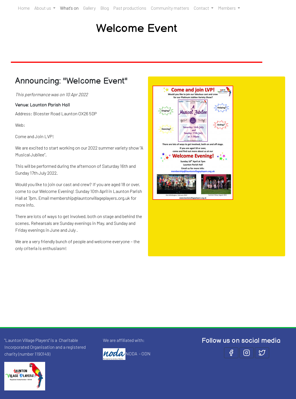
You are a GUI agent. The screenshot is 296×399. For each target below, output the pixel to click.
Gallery (89, 8)
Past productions (129, 8)
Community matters (170, 8)
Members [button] (227, 8)
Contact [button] (202, 8)
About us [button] (43, 8)
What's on (70, 7)
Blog (104, 8)
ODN (146, 353)
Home (24, 8)
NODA (131, 353)
